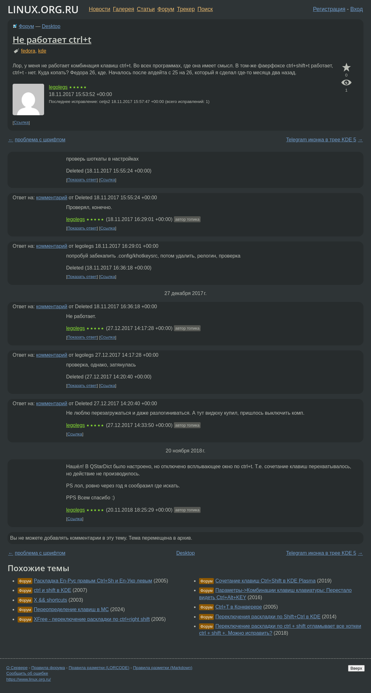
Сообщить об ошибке (27, 673)
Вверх (356, 668)
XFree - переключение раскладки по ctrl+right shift (92, 619)
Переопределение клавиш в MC (71, 609)
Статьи (146, 9)
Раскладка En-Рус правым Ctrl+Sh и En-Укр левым (93, 580)
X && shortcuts (50, 600)
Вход (356, 9)
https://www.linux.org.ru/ (28, 679)
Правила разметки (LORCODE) (99, 667)
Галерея (123, 9)
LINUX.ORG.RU (43, 9)
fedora (28, 51)
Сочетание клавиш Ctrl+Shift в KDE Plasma (265, 580)
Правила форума (48, 667)
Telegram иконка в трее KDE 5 (321, 139)
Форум (165, 9)
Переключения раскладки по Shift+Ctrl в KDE (268, 616)
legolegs (58, 87)
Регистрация (329, 9)
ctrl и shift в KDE (52, 590)
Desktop (51, 26)
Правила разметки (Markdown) (162, 667)
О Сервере (17, 667)
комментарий (51, 197)
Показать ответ (82, 180)
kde (42, 51)
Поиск (205, 9)
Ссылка (21, 122)
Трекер (186, 9)
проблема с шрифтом (40, 139)
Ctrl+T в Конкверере (238, 607)
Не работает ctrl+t (52, 39)
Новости (99, 9)
